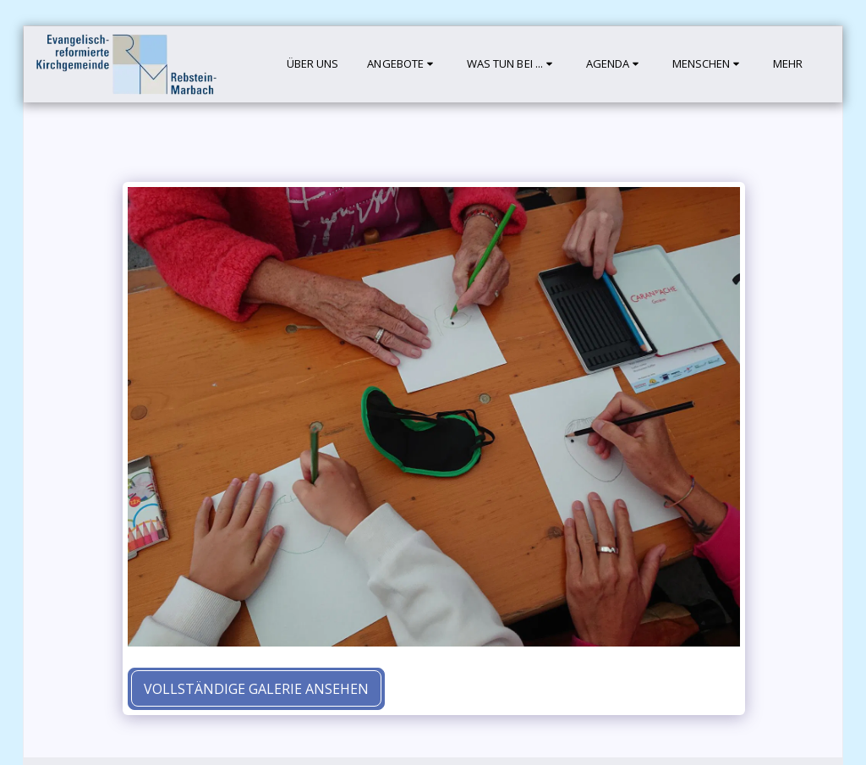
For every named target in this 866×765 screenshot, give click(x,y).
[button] (402, 64)
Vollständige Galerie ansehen (256, 689)
